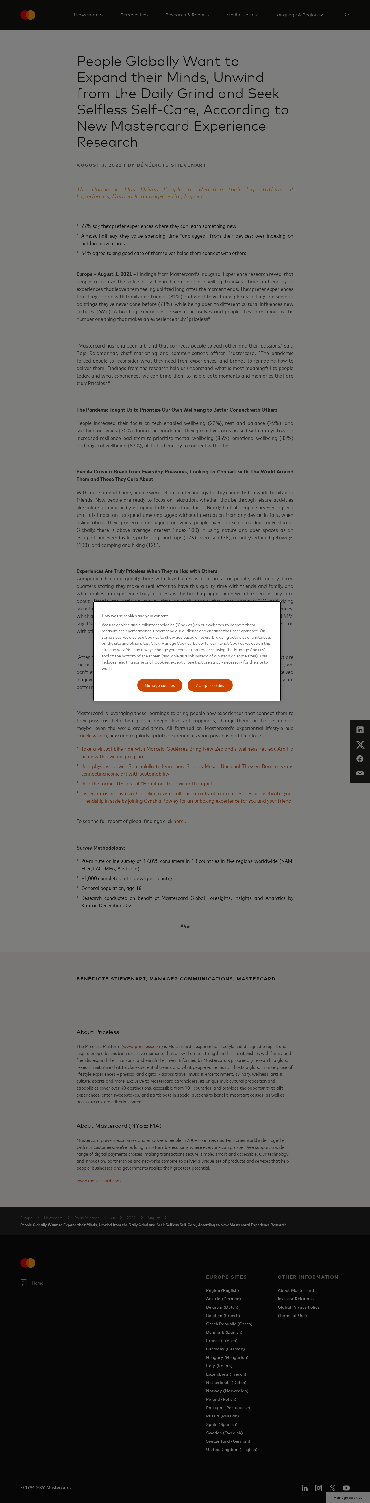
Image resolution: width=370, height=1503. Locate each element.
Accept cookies (210, 685)
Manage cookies (160, 685)
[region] (187, 651)
